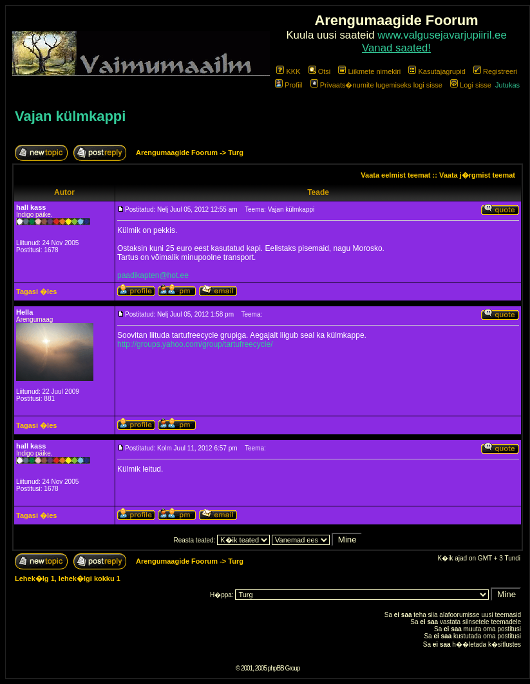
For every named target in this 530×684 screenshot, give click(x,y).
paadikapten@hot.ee (153, 275)
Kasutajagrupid (436, 71)
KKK (288, 71)
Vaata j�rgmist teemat (477, 175)
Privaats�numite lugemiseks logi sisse (376, 85)
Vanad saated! (396, 48)
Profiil (289, 85)
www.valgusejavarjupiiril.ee (442, 35)
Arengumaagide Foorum (178, 152)
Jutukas (507, 85)
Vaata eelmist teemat (395, 175)
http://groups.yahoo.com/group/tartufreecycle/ (194, 344)
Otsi (319, 71)
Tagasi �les (36, 291)
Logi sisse (470, 85)
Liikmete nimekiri (369, 71)
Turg (235, 152)
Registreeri (495, 71)
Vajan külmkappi (70, 116)
